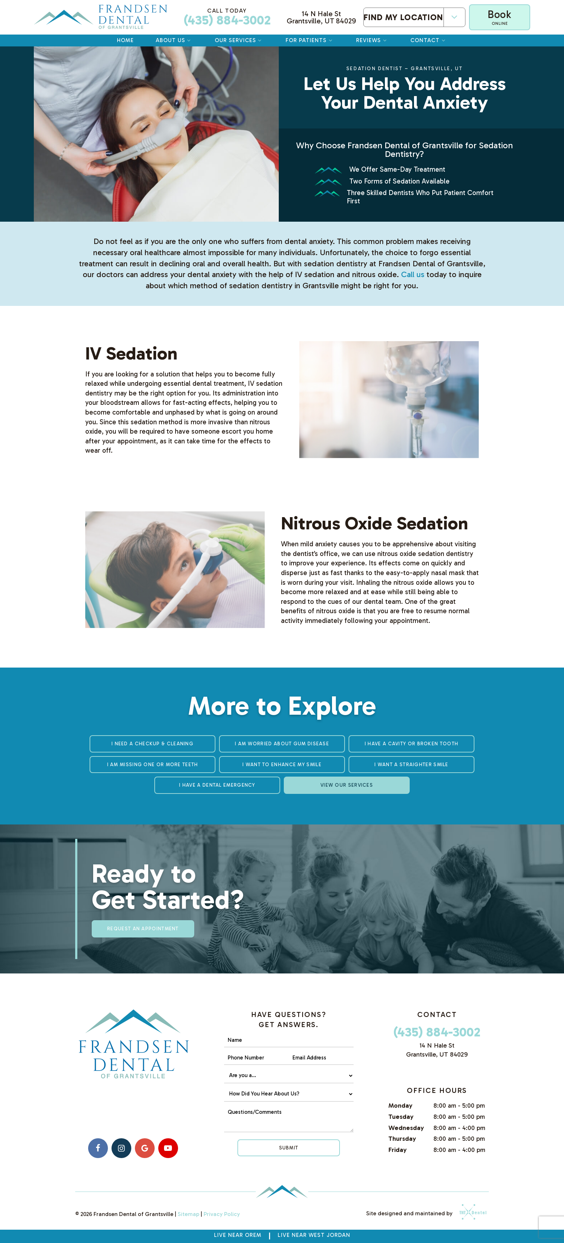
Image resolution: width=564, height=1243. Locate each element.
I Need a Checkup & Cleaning (153, 743)
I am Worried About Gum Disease (282, 743)
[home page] (100, 17)
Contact (428, 40)
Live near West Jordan (314, 1235)
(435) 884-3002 (227, 17)
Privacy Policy (222, 1214)
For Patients (310, 40)
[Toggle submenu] (454, 17)
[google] (145, 1148)
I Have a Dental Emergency (217, 785)
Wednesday (406, 1128)
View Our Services (346, 785)
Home (125, 40)
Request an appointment (143, 928)
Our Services (239, 40)
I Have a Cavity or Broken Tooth (411, 743)
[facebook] (98, 1148)
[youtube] (168, 1148)
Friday (397, 1150)
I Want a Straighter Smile (411, 764)
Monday (400, 1105)
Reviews (372, 40)
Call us (412, 274)
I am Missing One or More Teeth (152, 764)
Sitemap (188, 1214)
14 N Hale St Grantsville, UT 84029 (321, 17)
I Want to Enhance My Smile (282, 764)
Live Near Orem (237, 1235)
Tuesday (401, 1117)
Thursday (402, 1139)
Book (499, 17)
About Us (174, 40)
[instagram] (121, 1148)
